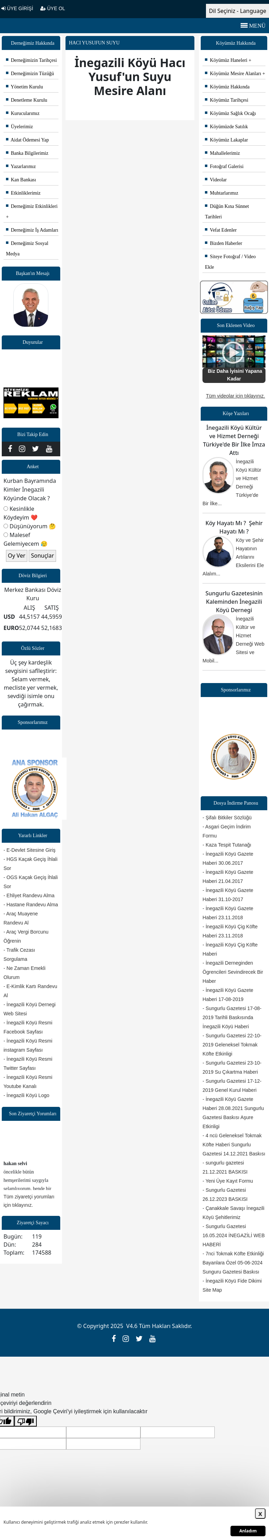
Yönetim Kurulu (24, 86)
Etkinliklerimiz (23, 193)
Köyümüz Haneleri (226, 60)
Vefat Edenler (220, 230)
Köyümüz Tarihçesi (226, 100)
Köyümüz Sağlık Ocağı (230, 113)
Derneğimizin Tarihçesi (31, 60)
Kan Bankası (21, 179)
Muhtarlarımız (221, 193)
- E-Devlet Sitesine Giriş (30, 850)
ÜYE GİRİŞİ (17, 8)
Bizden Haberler (223, 243)
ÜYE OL (52, 8)
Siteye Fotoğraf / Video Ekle (230, 262)
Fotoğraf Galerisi (224, 166)
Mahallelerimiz (222, 153)
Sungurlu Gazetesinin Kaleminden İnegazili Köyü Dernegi (234, 601)
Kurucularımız (23, 113)
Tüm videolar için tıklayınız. (235, 396)
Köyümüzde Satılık (226, 126)
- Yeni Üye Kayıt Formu (227, 1181)
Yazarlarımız (21, 166)
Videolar (216, 179)
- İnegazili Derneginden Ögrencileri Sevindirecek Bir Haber (232, 972)
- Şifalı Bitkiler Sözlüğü (226, 817)
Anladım (248, 1531)
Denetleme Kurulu (26, 100)
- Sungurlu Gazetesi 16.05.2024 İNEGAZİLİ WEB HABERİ (233, 1235)
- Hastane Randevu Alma (31, 904)
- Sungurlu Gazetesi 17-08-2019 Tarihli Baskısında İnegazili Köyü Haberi (231, 1017)
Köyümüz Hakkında (227, 86)
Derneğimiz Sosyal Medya (27, 248)
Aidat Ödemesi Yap (27, 140)
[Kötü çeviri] (25, 1421)
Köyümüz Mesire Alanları (233, 73)
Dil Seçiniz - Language (237, 11)
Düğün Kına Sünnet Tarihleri (227, 211)
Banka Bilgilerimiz (27, 153)
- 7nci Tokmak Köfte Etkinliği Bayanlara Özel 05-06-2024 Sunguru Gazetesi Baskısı (233, 1263)
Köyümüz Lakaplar (226, 140)
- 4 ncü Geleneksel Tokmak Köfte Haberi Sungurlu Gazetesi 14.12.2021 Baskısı (233, 1144)
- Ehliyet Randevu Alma (29, 895)
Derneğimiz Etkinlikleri (31, 206)
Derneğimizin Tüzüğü (30, 73)
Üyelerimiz (19, 126)
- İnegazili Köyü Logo (26, 1095)
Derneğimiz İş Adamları (32, 230)
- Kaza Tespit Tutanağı (226, 845)
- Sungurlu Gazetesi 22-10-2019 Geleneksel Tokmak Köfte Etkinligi (231, 1045)
